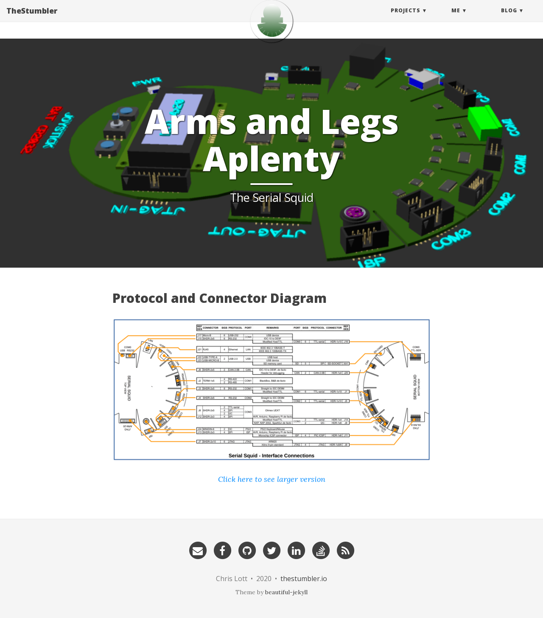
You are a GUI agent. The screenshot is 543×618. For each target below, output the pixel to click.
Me (455, 18)
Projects (405, 18)
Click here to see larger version (271, 479)
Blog (509, 18)
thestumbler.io (303, 578)
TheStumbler (31, 19)
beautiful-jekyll (286, 592)
